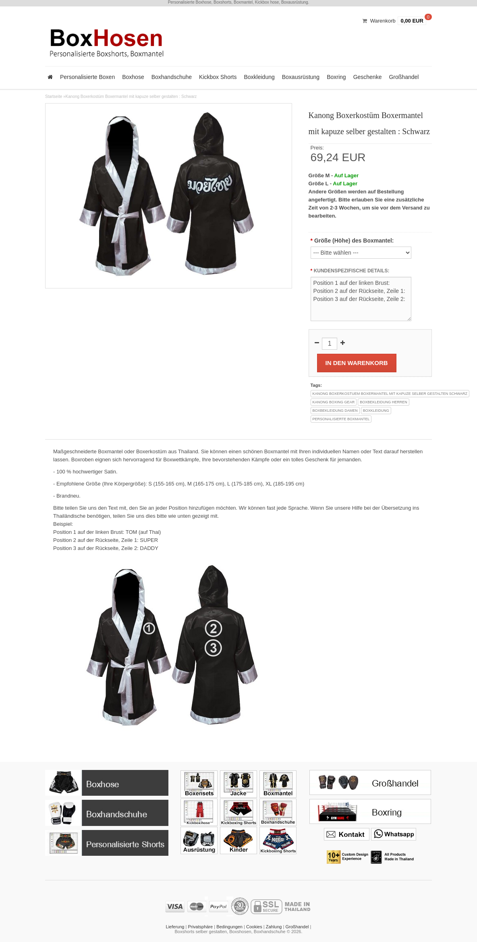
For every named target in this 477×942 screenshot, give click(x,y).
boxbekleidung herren (383, 402)
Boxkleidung (259, 77)
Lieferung (175, 926)
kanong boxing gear (334, 402)
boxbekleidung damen (335, 411)
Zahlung (274, 926)
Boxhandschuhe (171, 77)
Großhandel (404, 77)
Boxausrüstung (300, 77)
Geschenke (367, 77)
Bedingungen (229, 926)
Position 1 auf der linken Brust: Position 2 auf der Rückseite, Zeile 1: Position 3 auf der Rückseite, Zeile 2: (361, 299)
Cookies (254, 926)
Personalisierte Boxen (87, 77)
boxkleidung (376, 411)
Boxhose (133, 77)
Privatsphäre (200, 926)
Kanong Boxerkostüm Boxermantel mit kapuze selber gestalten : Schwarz (131, 96)
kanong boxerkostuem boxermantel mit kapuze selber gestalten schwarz (390, 394)
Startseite (53, 96)
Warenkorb (383, 21)
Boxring (336, 77)
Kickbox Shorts (217, 77)
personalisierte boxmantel (341, 419)
